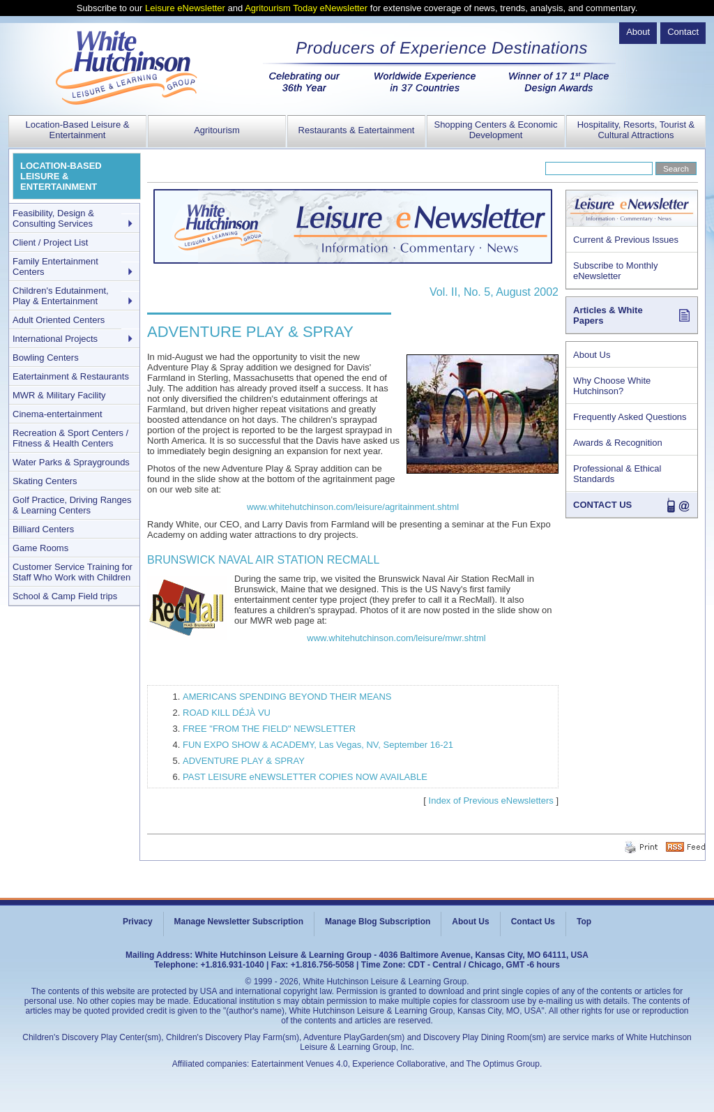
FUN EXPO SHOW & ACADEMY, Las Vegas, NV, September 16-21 (318, 744)
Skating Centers (45, 481)
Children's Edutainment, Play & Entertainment (61, 295)
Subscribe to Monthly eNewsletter (615, 270)
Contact (683, 32)
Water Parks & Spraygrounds (71, 462)
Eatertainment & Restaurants (71, 376)
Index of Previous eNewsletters (491, 800)
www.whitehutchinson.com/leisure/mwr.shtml (396, 638)
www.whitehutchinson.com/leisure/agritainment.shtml (353, 507)
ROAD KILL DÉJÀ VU (227, 712)
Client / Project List (50, 242)
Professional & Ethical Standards (617, 473)
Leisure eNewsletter (185, 8)
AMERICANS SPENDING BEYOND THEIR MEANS (287, 696)
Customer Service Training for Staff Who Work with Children (72, 572)
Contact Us (533, 921)
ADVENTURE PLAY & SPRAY (244, 761)
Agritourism (217, 130)
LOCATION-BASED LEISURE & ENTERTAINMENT (61, 176)
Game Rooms (40, 548)
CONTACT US (602, 504)
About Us (591, 355)
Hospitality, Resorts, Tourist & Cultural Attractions (636, 129)
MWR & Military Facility (59, 395)
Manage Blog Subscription (377, 921)
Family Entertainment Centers (55, 266)
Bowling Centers (46, 357)
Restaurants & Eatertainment (356, 130)
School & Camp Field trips (65, 596)
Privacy (138, 921)
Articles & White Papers (608, 315)
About (638, 32)
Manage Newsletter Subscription (238, 921)
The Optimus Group (503, 1064)
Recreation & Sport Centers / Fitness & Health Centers (70, 438)
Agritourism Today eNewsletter (306, 8)
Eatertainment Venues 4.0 (300, 1064)
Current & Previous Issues (625, 239)
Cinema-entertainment (57, 414)
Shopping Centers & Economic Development (495, 129)
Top (584, 921)
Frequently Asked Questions (630, 417)
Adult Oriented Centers (59, 320)
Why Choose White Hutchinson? (612, 385)
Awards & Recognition (617, 442)
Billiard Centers (43, 529)
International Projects (55, 338)
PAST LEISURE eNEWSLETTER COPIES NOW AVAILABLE (305, 777)
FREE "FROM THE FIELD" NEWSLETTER (269, 728)
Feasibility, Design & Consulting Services (53, 218)
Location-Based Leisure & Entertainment (78, 129)
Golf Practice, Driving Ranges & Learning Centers (72, 505)
